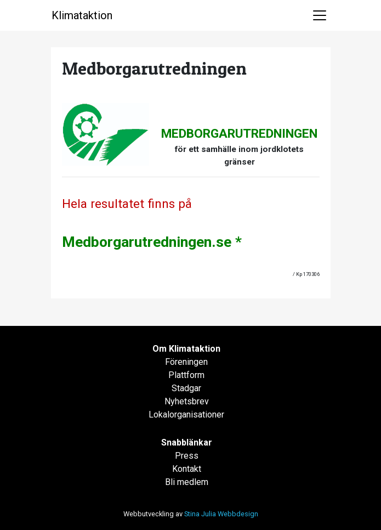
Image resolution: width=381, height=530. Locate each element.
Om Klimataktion (186, 348)
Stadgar (186, 388)
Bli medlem (186, 482)
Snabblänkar (186, 442)
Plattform (186, 375)
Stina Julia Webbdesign (221, 514)
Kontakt (186, 469)
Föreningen (186, 362)
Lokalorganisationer (186, 414)
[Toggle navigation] (319, 15)
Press (186, 455)
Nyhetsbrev (186, 401)
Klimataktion (82, 15)
